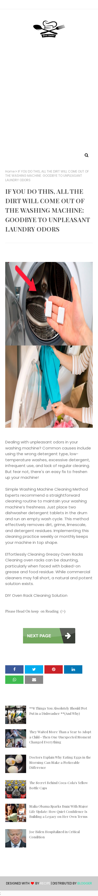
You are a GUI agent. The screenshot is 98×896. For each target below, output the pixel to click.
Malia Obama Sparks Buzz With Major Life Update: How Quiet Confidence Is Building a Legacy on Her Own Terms (58, 811)
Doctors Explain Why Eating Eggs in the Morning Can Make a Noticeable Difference (60, 762)
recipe (45, 883)
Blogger (84, 883)
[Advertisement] (49, 100)
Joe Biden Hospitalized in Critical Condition (54, 834)
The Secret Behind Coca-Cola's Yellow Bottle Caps (58, 785)
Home (10, 171)
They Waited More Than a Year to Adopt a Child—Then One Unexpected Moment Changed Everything (60, 736)
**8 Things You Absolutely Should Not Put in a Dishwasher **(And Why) (58, 711)
